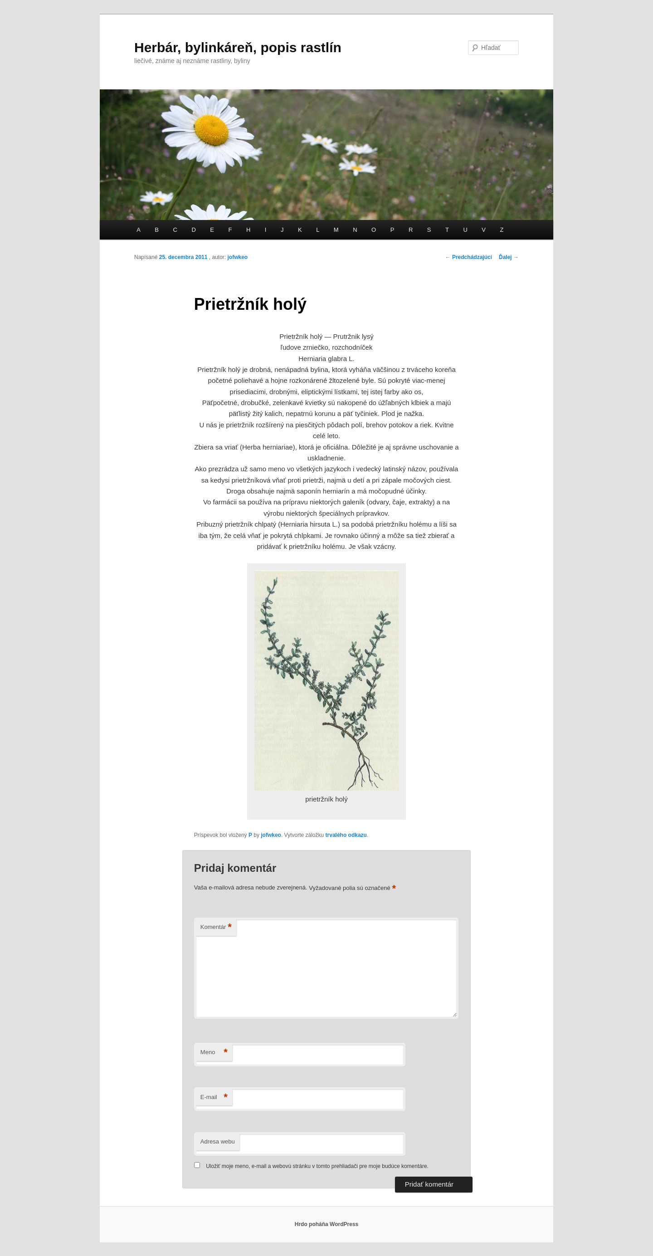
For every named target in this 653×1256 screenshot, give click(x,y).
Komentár (216, 927)
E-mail (214, 1097)
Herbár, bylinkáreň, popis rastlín (237, 47)
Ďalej (509, 257)
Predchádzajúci (468, 257)
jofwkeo (237, 257)
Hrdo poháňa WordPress (326, 1224)
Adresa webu (217, 1141)
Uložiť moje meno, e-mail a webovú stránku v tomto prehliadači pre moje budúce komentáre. (317, 1166)
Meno (214, 1052)
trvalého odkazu (346, 835)
